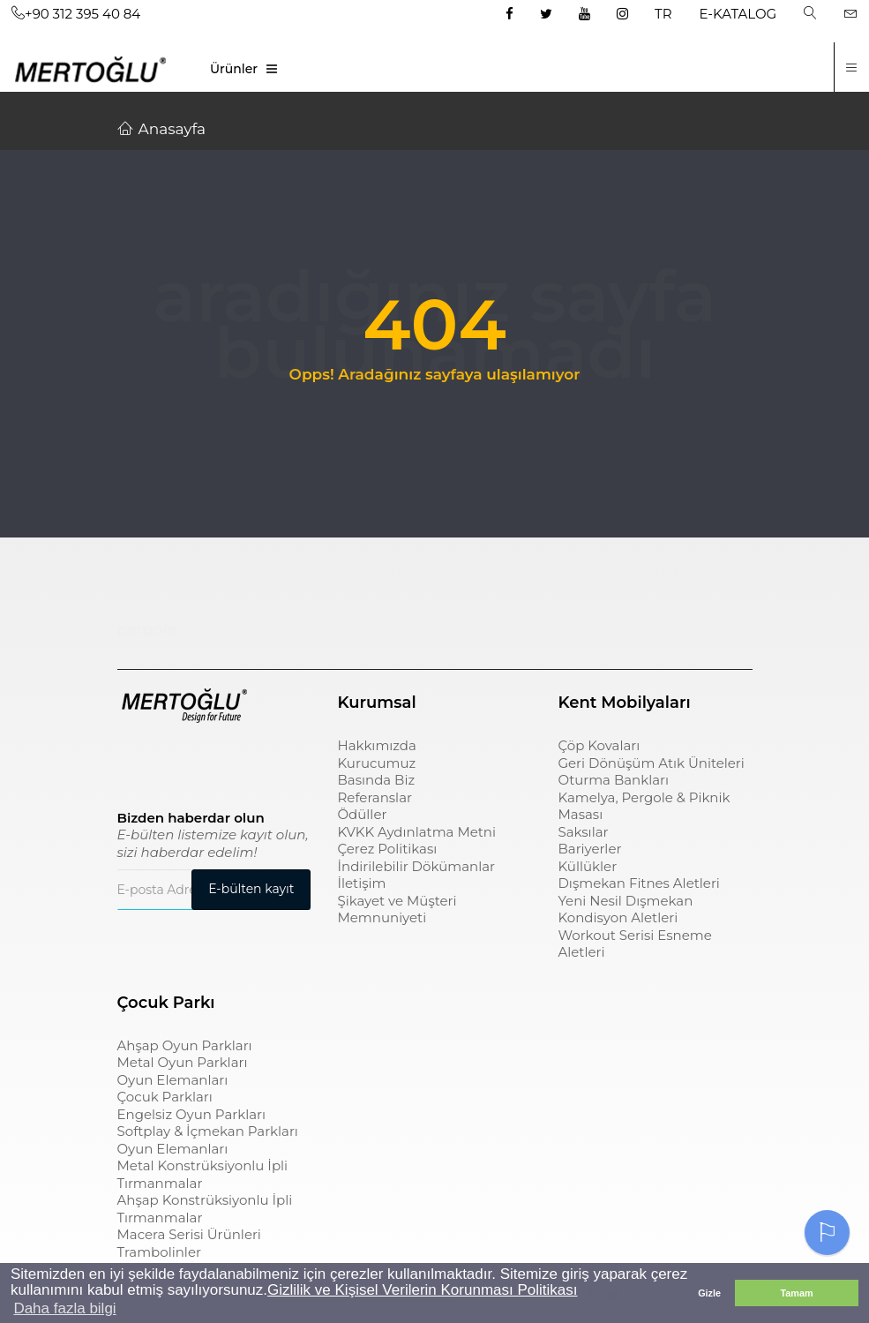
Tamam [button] (796, 1293)
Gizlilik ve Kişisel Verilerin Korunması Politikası (422, 1290)
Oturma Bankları (613, 779)
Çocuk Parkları (165, 1096)
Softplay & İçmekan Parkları (207, 1131)
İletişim (361, 883)
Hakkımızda (376, 745)
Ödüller (361, 814)
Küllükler (587, 866)
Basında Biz (376, 779)
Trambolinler (159, 1252)
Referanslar (374, 797)
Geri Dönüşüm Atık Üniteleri (651, 763)
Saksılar (583, 831)
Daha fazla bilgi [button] (64, 1308)
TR (663, 13)
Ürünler (234, 69)
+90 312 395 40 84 (75, 13)
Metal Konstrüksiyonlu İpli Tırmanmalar (202, 1174)
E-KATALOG (738, 13)
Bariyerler (589, 848)
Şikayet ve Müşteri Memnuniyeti (396, 909)
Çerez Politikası (387, 848)
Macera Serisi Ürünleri (189, 1234)
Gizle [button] (709, 1293)
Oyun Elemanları (172, 1079)
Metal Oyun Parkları (182, 1062)
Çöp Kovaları (599, 745)
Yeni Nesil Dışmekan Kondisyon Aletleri (625, 909)
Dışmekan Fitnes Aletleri (638, 883)
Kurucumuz (376, 763)
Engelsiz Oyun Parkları (191, 1114)
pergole (146, 629)
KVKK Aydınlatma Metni (416, 831)
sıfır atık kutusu (618, 568)
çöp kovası (377, 568)
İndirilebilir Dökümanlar (416, 866)
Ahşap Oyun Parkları (184, 1045)
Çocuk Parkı (163, 568)
